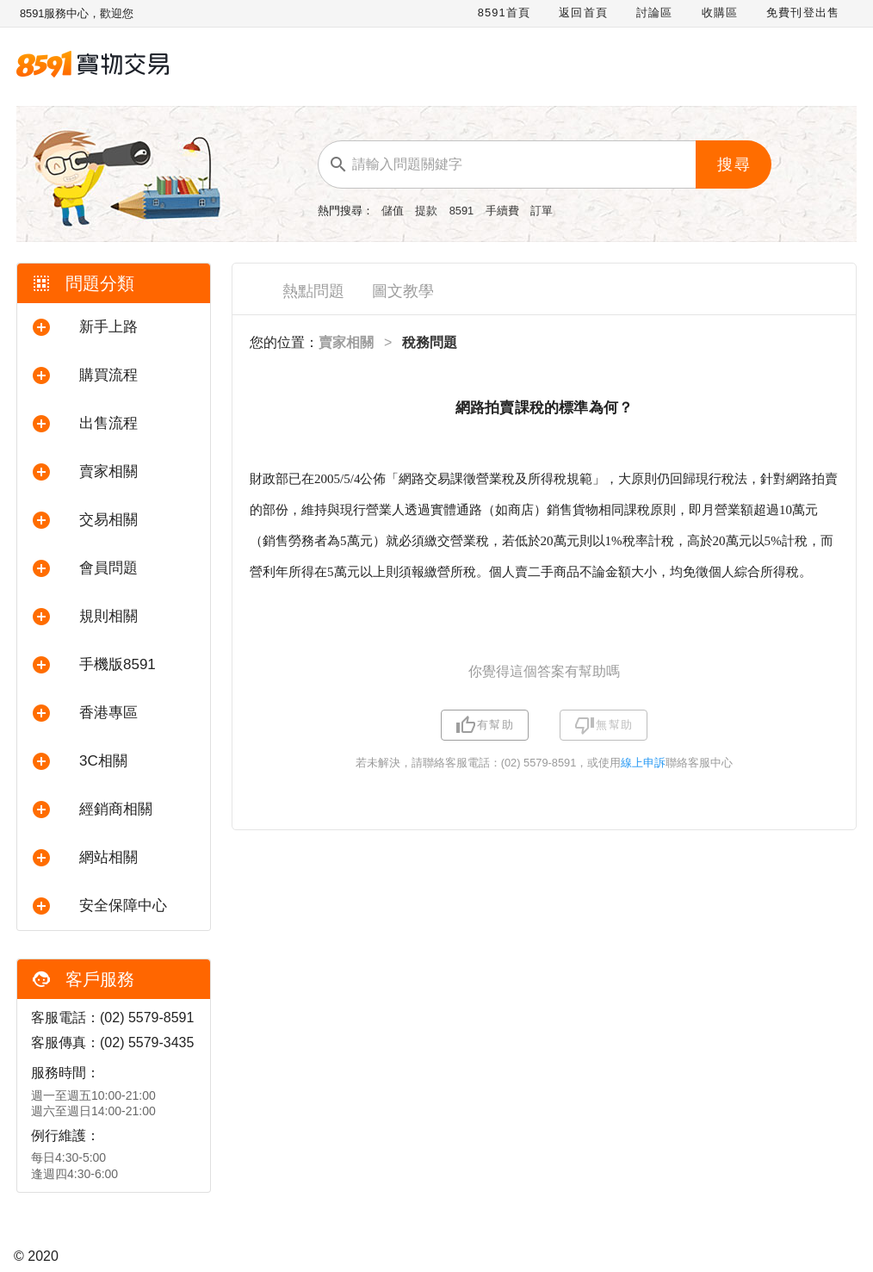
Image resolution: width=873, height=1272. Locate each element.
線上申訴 (643, 762)
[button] (113, 327)
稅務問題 (429, 342)
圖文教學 (403, 291)
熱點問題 (313, 291)
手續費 (504, 210)
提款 (428, 210)
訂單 (541, 210)
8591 (463, 210)
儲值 (394, 210)
